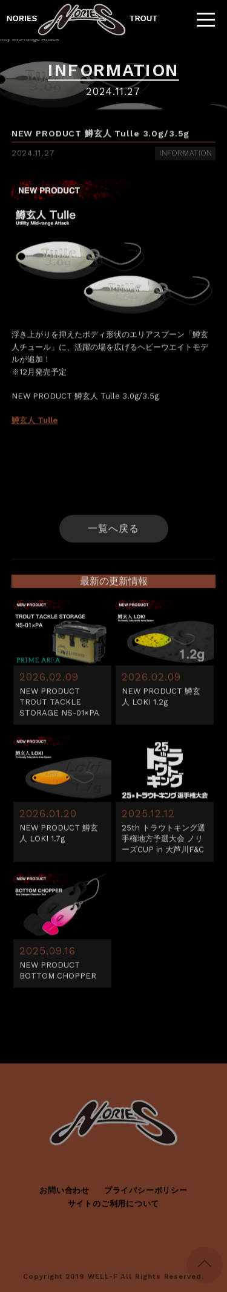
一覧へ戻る (113, 530)
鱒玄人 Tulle (35, 422)
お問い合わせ (64, 1192)
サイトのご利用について (114, 1205)
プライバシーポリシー (146, 1192)
